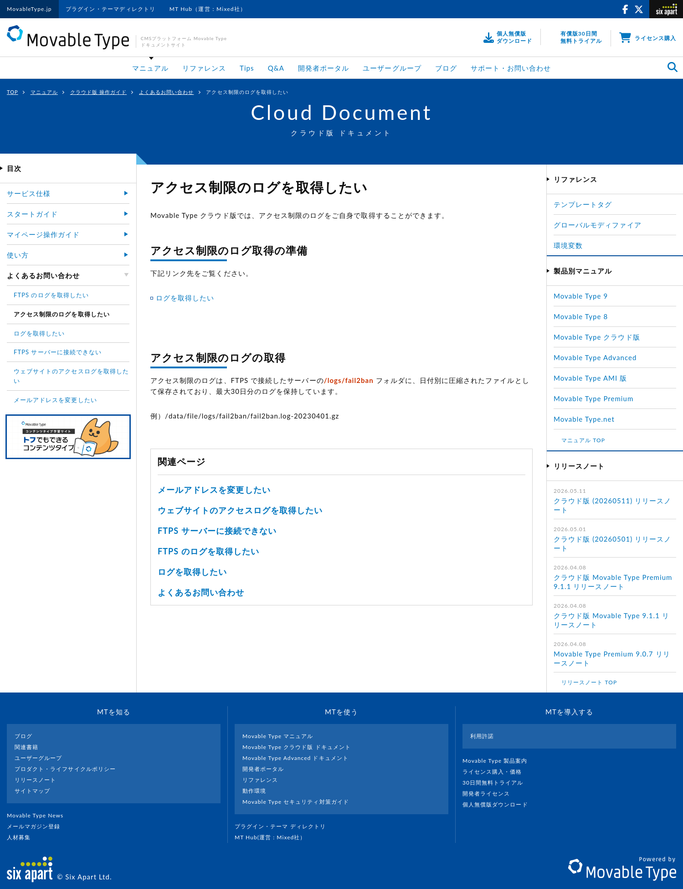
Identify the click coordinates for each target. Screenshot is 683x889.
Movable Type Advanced (595, 357)
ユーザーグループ (392, 68)
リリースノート (35, 779)
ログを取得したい (185, 298)
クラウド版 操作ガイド (98, 92)
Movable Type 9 (581, 296)
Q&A (276, 68)
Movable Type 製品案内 (498, 760)
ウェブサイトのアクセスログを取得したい (240, 510)
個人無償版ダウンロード (498, 804)
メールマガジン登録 (37, 826)
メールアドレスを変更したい (214, 490)
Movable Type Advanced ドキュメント (295, 758)
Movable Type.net (588, 419)
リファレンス (204, 68)
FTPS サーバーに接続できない (217, 531)
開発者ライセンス (490, 793)
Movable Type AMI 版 (590, 378)
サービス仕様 (29, 193)
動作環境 (254, 790)
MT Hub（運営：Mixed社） (207, 8)
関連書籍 (26, 747)
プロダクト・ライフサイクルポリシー (65, 768)
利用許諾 (482, 736)
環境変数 (568, 245)
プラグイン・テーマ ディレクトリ (284, 826)
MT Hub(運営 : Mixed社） (274, 837)
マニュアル (150, 68)
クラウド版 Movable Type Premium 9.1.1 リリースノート (613, 581)
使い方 (18, 255)
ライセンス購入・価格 (495, 771)
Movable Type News (39, 815)
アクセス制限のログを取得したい (62, 314)
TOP (12, 92)
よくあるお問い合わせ (166, 92)
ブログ (446, 68)
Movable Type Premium (597, 398)
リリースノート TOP (589, 682)
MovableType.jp (29, 8)
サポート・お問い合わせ (511, 68)
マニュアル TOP (583, 440)
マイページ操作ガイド (43, 234)
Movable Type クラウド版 (597, 337)
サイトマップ (32, 790)
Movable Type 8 (581, 316)
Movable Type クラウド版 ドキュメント (296, 747)
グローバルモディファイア (598, 225)
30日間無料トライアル (496, 782)
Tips (247, 68)
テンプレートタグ (583, 204)
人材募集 (22, 837)
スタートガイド (32, 214)
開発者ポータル (323, 68)
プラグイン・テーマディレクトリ (111, 8)
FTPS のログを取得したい (208, 551)
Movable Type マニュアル (277, 736)
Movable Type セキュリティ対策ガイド (295, 801)
